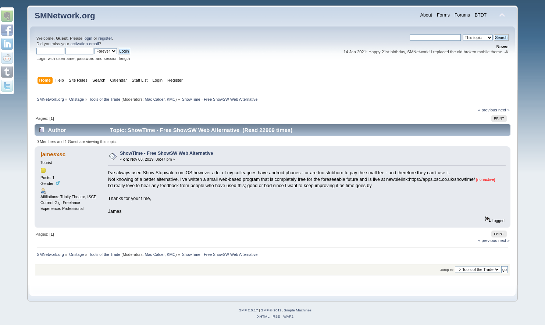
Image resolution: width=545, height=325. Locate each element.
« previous (487, 110)
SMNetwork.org (65, 15)
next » (504, 110)
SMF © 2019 (271, 310)
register (105, 38)
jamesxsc (53, 154)
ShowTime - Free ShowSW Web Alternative (166, 153)
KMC (171, 99)
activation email (84, 44)
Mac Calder (155, 99)
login (87, 38)
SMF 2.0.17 (248, 310)
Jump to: (447, 270)
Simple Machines (297, 310)
